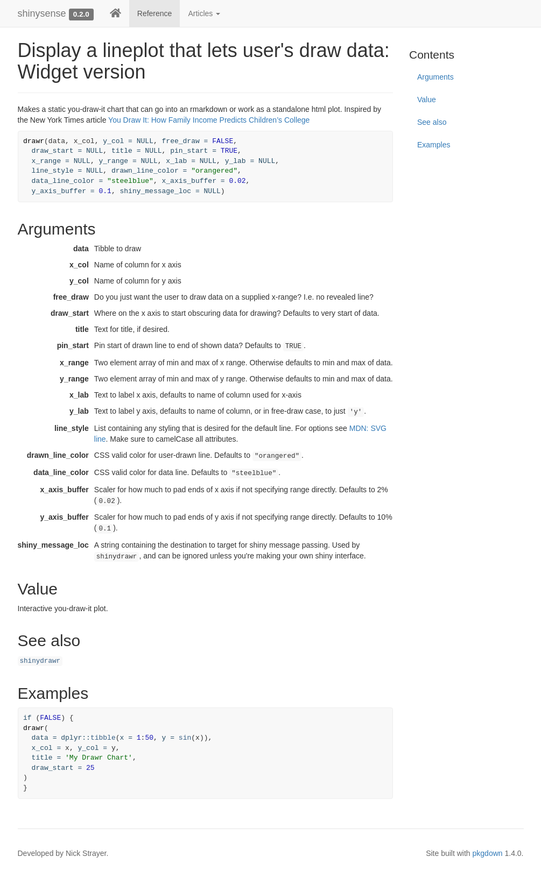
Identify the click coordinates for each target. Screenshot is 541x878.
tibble (103, 738)
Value (426, 99)
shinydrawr (40, 661)
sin (185, 738)
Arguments (435, 77)
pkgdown (488, 853)
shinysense (42, 13)
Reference (154, 13)
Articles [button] (204, 13)
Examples (433, 144)
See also (431, 122)
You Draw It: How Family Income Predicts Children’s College (209, 120)
